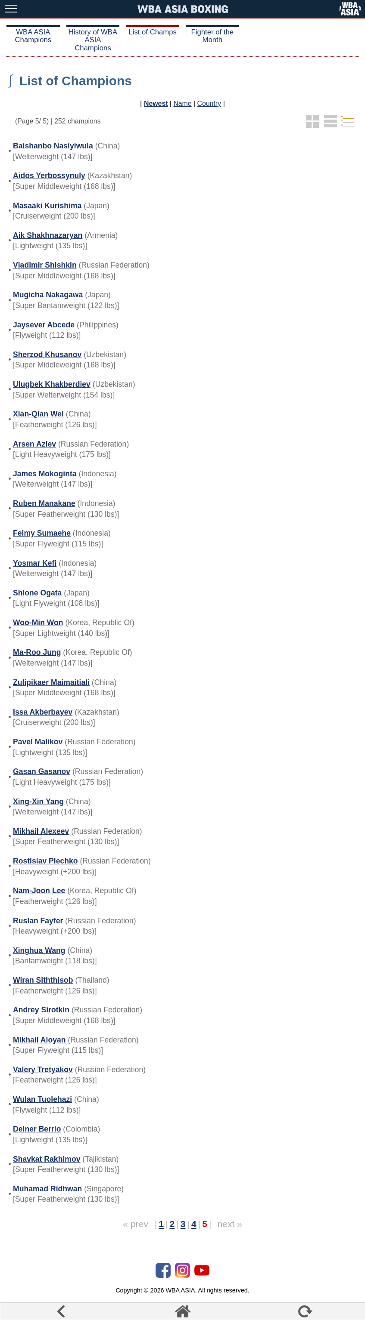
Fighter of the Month (212, 36)
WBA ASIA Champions (33, 36)
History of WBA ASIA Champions (93, 40)
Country (209, 103)
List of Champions (75, 81)
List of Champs (152, 32)
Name (182, 103)
